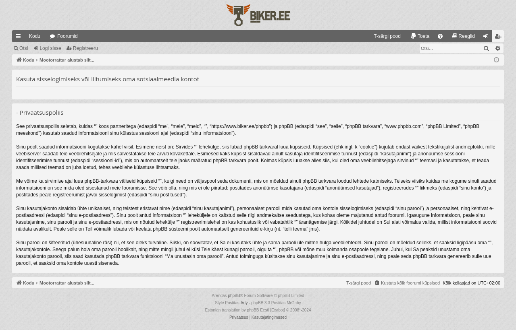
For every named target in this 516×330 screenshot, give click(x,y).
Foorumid (67, 36)
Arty (244, 303)
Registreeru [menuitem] (499, 37)
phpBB (234, 295)
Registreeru (85, 48)
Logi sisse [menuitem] (487, 37)
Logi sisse (50, 48)
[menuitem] (384, 36)
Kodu (34, 36)
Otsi (23, 48)
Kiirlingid (19, 37)
